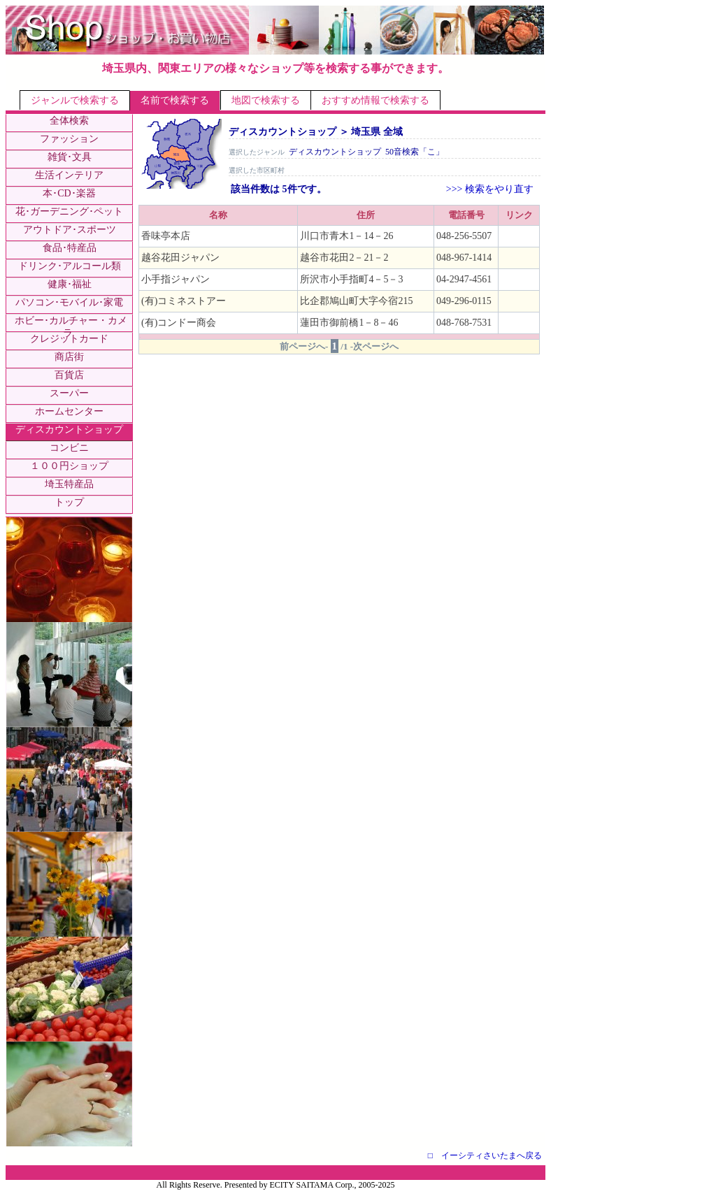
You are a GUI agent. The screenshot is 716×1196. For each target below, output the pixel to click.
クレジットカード (69, 338)
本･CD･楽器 (69, 193)
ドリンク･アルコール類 (69, 266)
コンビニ (69, 447)
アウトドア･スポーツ (69, 229)
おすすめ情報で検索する (375, 100)
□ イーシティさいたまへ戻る (485, 1155)
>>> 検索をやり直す (490, 189)
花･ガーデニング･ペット (69, 211)
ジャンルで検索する (75, 100)
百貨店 (69, 375)
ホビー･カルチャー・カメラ (71, 326)
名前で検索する (175, 100)
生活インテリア (69, 175)
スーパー (69, 393)
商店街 (69, 357)
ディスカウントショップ (69, 429)
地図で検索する (265, 100)
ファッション (69, 139)
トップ (69, 502)
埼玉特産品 (69, 484)
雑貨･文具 (70, 157)
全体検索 (69, 120)
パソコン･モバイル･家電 (69, 302)
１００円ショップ (69, 466)
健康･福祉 (70, 284)
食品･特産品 (69, 248)
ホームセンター (69, 411)
